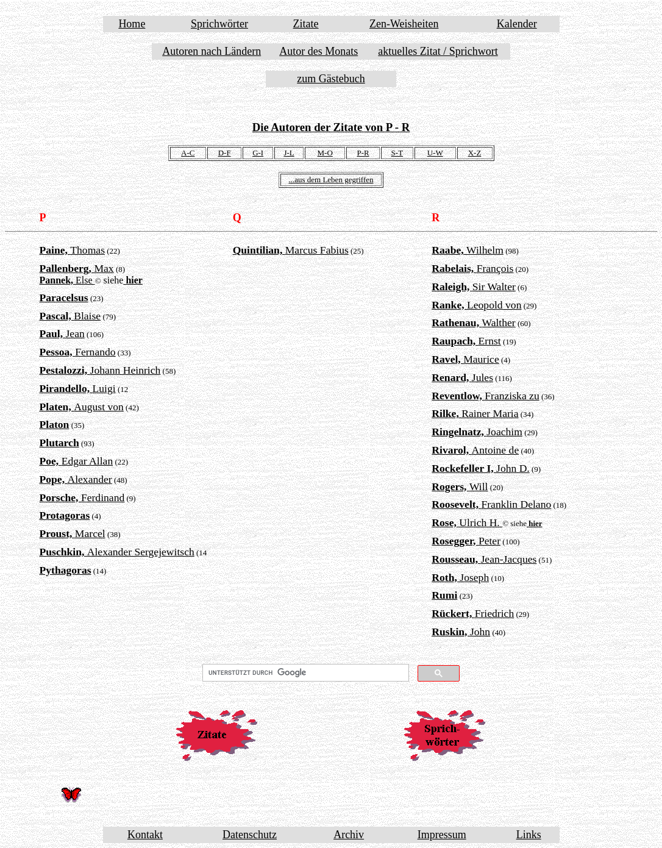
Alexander (76, 479)
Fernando (78, 352)
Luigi (78, 388)
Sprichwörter (219, 24)
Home (131, 24)
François (472, 268)
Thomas (72, 250)
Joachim (477, 432)
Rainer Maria (475, 413)
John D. (480, 468)
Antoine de (475, 450)
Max (77, 268)
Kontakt (145, 834)
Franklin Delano (491, 504)
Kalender (517, 24)
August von (82, 407)
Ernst (466, 341)
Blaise (70, 316)
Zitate (306, 24)
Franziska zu (485, 396)
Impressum (442, 834)
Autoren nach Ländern (211, 51)
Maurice (465, 359)
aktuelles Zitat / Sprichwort (437, 51)
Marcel (72, 533)
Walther (473, 322)
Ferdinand (82, 497)
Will (460, 486)
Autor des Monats (318, 51)
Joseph (460, 577)
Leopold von (476, 305)
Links (528, 834)
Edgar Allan (76, 461)
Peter (466, 541)
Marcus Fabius (291, 250)
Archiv (348, 834)
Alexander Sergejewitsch (117, 552)
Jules (462, 377)
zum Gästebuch (331, 79)
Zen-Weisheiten (404, 24)
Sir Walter (474, 286)
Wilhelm (468, 250)
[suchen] (304, 673)
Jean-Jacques (484, 559)
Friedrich (473, 613)
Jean (62, 333)
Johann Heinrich (100, 370)
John (461, 631)
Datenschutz (249, 834)
